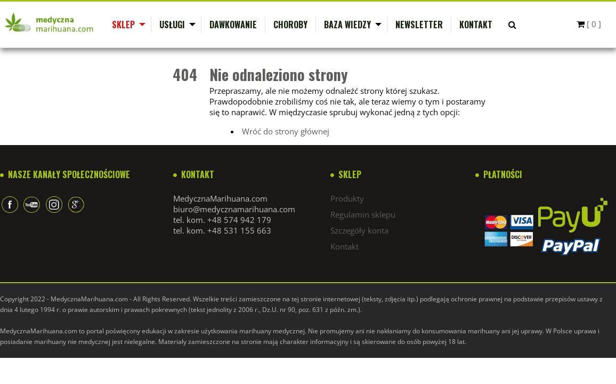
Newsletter (419, 24)
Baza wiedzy (347, 24)
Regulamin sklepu (362, 214)
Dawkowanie (233, 24)
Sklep (123, 24)
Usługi (172, 24)
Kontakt (475, 24)
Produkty (347, 198)
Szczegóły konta (359, 230)
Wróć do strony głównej (285, 131)
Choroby (290, 24)
